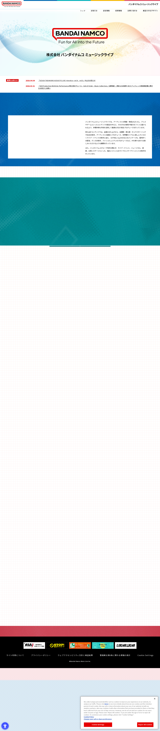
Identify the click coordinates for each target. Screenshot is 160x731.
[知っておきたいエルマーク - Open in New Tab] (80, 711)
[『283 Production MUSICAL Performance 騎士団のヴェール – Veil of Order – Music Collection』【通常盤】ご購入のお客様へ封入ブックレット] (96, 87)
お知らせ (82, 12)
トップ (70, 12)
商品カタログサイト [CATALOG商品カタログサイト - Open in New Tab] (150, 12)
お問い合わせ (131, 12)
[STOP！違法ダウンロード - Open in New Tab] (57, 711)
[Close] (154, 698)
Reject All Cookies (145, 725)
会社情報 (97, 12)
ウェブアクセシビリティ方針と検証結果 (75, 718)
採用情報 (114, 12)
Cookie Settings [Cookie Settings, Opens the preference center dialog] (98, 725)
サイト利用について (15, 718)
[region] (119, 712)
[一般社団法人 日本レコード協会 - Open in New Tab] (34, 711)
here (106, 704)
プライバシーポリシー (41, 718)
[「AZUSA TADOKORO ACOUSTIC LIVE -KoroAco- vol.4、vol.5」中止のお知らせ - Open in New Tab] (96, 80)
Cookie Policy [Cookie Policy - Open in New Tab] (89, 717)
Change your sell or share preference (98, 719)
